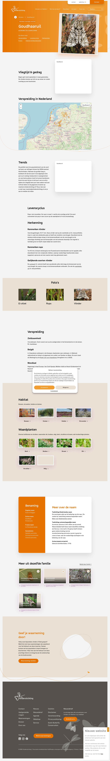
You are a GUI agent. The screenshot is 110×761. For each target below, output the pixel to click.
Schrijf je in (70, 719)
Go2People (51, 749)
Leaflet (80, 145)
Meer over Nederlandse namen (62, 514)
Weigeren (66, 387)
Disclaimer (83, 749)
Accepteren (44, 387)
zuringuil (32, 260)
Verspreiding (22, 38)
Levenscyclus (34, 38)
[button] (21, 100)
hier (102, 754)
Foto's (20, 41)
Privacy (76, 749)
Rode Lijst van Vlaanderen (48, 353)
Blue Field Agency (68, 749)
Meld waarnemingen (43, 736)
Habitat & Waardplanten (33, 41)
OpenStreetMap (85, 145)
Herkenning (46, 38)
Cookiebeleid (54, 391)
